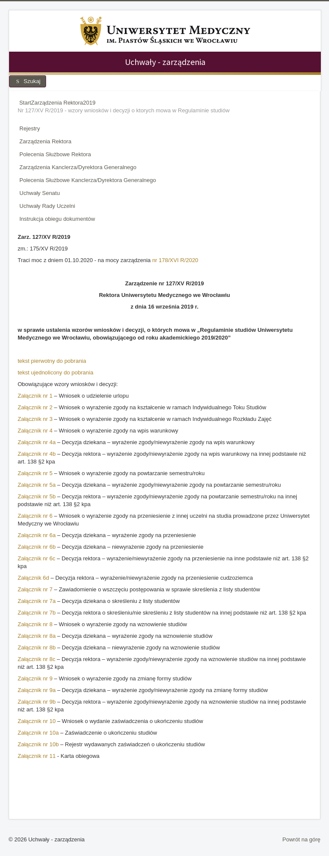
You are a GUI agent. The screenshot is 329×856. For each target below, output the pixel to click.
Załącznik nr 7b (37, 612)
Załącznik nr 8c (36, 659)
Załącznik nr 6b (37, 547)
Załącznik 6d (33, 578)
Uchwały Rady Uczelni (47, 206)
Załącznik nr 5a (37, 485)
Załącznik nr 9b (37, 701)
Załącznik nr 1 (35, 395)
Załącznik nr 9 (36, 678)
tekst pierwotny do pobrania (52, 361)
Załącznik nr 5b (37, 496)
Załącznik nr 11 (37, 756)
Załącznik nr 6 (35, 516)
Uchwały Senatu (39, 193)
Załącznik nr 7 (36, 589)
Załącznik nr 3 (35, 419)
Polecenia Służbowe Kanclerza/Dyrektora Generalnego (87, 180)
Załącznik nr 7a (37, 601)
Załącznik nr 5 (35, 473)
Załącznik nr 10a (38, 732)
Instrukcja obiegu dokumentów (57, 219)
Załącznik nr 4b (37, 454)
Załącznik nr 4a (37, 442)
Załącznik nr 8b (37, 647)
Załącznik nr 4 (35, 430)
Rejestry (29, 128)
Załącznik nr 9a (37, 690)
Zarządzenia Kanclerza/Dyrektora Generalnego (78, 167)
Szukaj (27, 81)
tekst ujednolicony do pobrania (55, 372)
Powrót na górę (301, 839)
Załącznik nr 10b (38, 744)
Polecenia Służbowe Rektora (55, 154)
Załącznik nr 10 (37, 721)
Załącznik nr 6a (37, 535)
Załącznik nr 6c (36, 558)
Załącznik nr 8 (35, 624)
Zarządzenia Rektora (45, 141)
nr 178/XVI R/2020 (175, 260)
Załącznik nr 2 (35, 407)
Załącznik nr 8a (37, 636)
